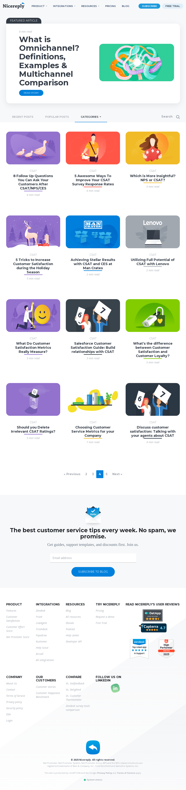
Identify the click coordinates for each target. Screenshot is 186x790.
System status (93, 779)
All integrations (45, 660)
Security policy (14, 708)
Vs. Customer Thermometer (74, 697)
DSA (8, 714)
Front (39, 617)
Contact (10, 689)
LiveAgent (41, 623)
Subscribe (149, 5)
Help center (72, 635)
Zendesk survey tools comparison (78, 708)
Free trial (172, 5)
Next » (117, 474)
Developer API (74, 641)
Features (11, 610)
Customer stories (46, 687)
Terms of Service (15, 696)
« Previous (72, 474)
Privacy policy (14, 702)
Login (9, 720)
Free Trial (101, 623)
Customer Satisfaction (13, 618)
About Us (11, 683)
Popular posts (57, 116)
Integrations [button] (63, 5)
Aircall (39, 654)
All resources (73, 617)
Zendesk (40, 610)
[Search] (151, 117)
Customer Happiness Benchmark (48, 695)
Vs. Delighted (73, 689)
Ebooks (70, 623)
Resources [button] (89, 5)
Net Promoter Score (17, 637)
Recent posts (22, 116)
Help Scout (42, 647)
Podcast (70, 629)
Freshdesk (41, 629)
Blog (125, 5)
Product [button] (38, 5)
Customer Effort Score (15, 629)
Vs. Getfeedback (75, 683)
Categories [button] (90, 116)
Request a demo (105, 617)
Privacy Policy (104, 772)
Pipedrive (41, 635)
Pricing (110, 5)
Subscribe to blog (93, 571)
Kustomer (41, 641)
